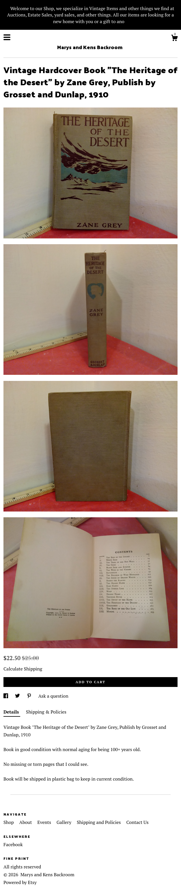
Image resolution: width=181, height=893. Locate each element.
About (26, 822)
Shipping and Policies (99, 822)
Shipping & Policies (46, 712)
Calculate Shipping (22, 669)
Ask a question (53, 696)
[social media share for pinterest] (30, 696)
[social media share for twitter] (18, 696)
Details (11, 712)
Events (44, 822)
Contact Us (137, 822)
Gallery (64, 822)
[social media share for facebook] (6, 696)
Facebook (13, 844)
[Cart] (174, 38)
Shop (9, 822)
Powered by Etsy (20, 882)
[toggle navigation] (6, 37)
